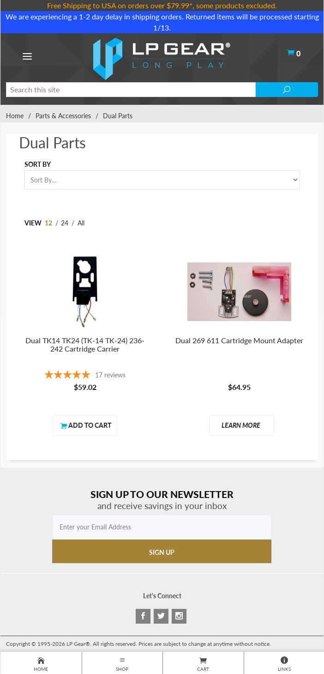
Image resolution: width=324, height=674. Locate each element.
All (81, 223)
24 (64, 223)
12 (48, 223)
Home (15, 116)
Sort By (37, 164)
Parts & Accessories (63, 116)
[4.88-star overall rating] (84, 376)
